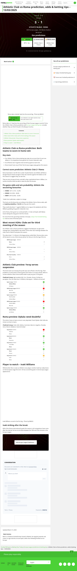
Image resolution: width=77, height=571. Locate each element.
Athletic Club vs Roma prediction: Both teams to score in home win (21, 133)
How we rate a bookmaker (29, 564)
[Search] (68, 3)
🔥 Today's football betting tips (64, 73)
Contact (3, 563)
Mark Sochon (8, 61)
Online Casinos (60, 2)
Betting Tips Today (17, 547)
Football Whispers (6, 547)
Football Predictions (28, 2)
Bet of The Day (35, 2)
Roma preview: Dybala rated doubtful (14, 140)
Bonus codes (41, 2)
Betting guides (53, 2)
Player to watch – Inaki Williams (12, 143)
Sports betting (47, 2)
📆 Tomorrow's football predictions (64, 77)
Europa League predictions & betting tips (64, 67)
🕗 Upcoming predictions (64, 82)
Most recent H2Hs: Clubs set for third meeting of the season (19, 135)
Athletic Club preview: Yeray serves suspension (16, 138)
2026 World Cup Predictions (19, 2)
